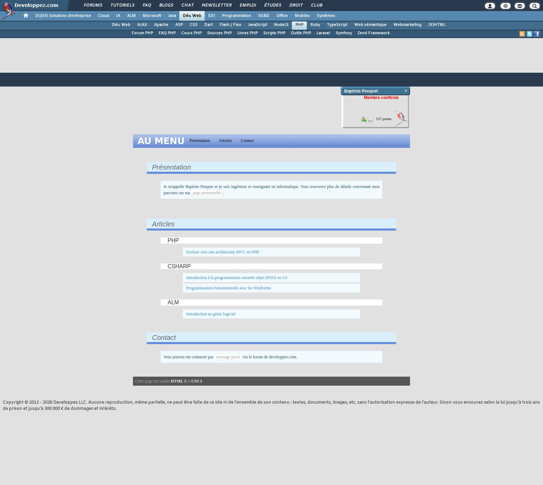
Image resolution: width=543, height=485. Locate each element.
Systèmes (326, 16)
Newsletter (216, 5)
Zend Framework (373, 33)
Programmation (236, 16)
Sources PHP (219, 33)
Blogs (165, 5)
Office (282, 16)
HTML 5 (178, 381)
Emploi (247, 5)
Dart (208, 25)
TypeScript (337, 25)
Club (316, 5)
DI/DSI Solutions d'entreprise (63, 16)
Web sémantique (370, 25)
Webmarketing (407, 25)
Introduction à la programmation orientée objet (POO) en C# (236, 277)
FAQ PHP (167, 33)
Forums (93, 5)
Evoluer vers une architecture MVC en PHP (222, 252)
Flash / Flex (230, 25)
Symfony (344, 33)
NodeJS (281, 25)
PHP (299, 25)
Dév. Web (192, 16)
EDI (211, 16)
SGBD (263, 16)
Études (272, 5)
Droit (295, 5)
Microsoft (152, 16)
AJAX (142, 25)
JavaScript (257, 25)
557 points (384, 119)
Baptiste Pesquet (361, 91)
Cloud (103, 16)
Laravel (323, 33)
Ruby (315, 25)
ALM (131, 16)
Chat (187, 5)
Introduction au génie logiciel (210, 314)
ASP (179, 25)
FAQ (146, 5)
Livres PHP (247, 33)
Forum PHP (142, 33)
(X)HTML (436, 25)
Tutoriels (122, 5)
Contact (247, 140)
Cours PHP (191, 33)
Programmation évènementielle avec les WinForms (228, 288)
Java (172, 16)
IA (118, 16)
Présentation (199, 140)
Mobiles (302, 16)
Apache (161, 25)
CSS (193, 25)
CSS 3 (196, 381)
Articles (225, 140)
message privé (228, 356)
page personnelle (207, 192)
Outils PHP (301, 33)
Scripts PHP (274, 33)
